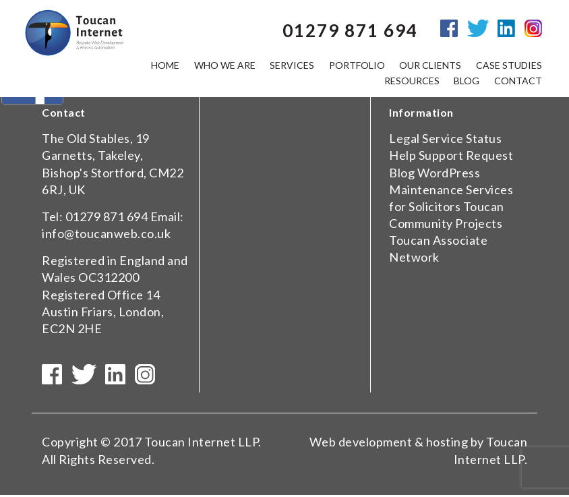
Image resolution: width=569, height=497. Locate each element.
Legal (404, 138)
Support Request (466, 155)
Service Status (462, 138)
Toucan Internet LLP (201, 444)
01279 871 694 (106, 216)
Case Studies (509, 65)
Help (402, 155)
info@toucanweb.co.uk (106, 233)
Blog (402, 172)
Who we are (225, 65)
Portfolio (357, 65)
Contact (518, 81)
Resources (412, 81)
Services (292, 65)
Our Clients (430, 65)
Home (165, 65)
